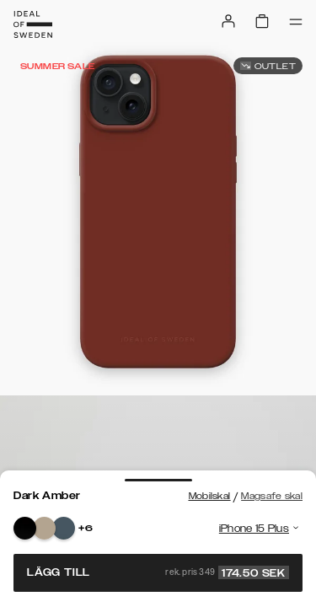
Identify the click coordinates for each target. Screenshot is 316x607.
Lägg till (158, 572)
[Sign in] (228, 21)
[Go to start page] (32, 24)
